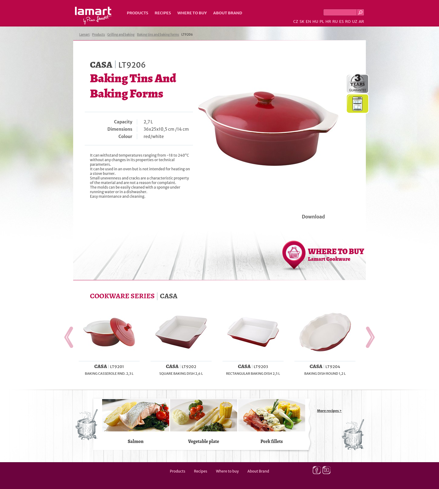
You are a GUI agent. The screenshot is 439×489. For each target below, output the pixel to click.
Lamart (93, 15)
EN (308, 21)
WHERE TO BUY (336, 254)
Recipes (163, 13)
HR (328, 21)
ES (341, 21)
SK (301, 21)
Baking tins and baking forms (158, 35)
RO (348, 21)
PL (321, 21)
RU (335, 21)
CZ (295, 21)
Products (137, 13)
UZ (354, 21)
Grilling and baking (121, 35)
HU (315, 21)
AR (361, 21)
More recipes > (329, 411)
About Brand (227, 13)
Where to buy (192, 13)
